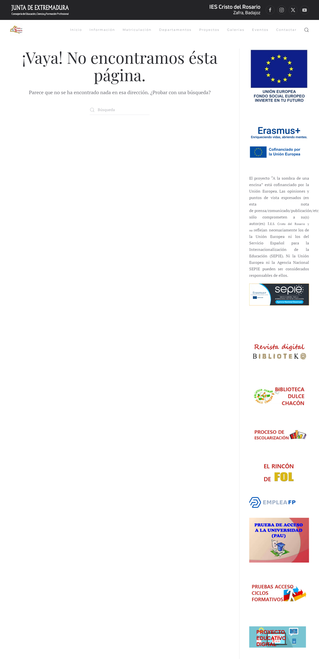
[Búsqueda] (120, 110)
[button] (306, 30)
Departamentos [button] (175, 30)
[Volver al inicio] (17, 30)
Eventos (260, 30)
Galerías (235, 30)
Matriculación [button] (137, 30)
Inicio (76, 30)
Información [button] (102, 30)
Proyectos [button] (209, 30)
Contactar (286, 30)
